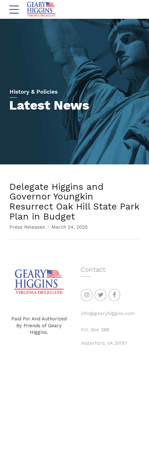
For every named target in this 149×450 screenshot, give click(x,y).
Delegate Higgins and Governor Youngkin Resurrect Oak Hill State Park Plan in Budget (74, 201)
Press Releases (27, 227)
